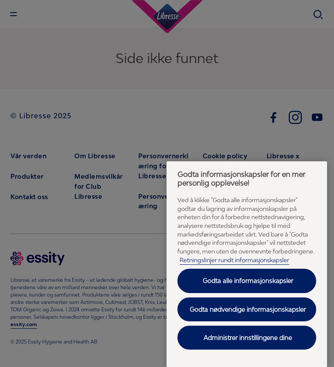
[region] (247, 264)
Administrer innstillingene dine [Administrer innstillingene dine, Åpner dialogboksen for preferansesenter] (248, 337)
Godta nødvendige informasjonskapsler (248, 309)
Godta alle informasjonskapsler (248, 280)
